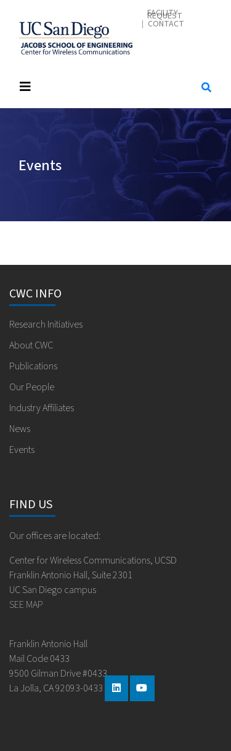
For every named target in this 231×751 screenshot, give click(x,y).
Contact (166, 24)
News (19, 429)
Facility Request (164, 14)
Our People (31, 387)
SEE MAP (26, 604)
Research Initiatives (46, 324)
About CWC (31, 345)
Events (21, 450)
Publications (33, 366)
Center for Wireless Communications (75, 38)
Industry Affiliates (41, 408)
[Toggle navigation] (98, 87)
